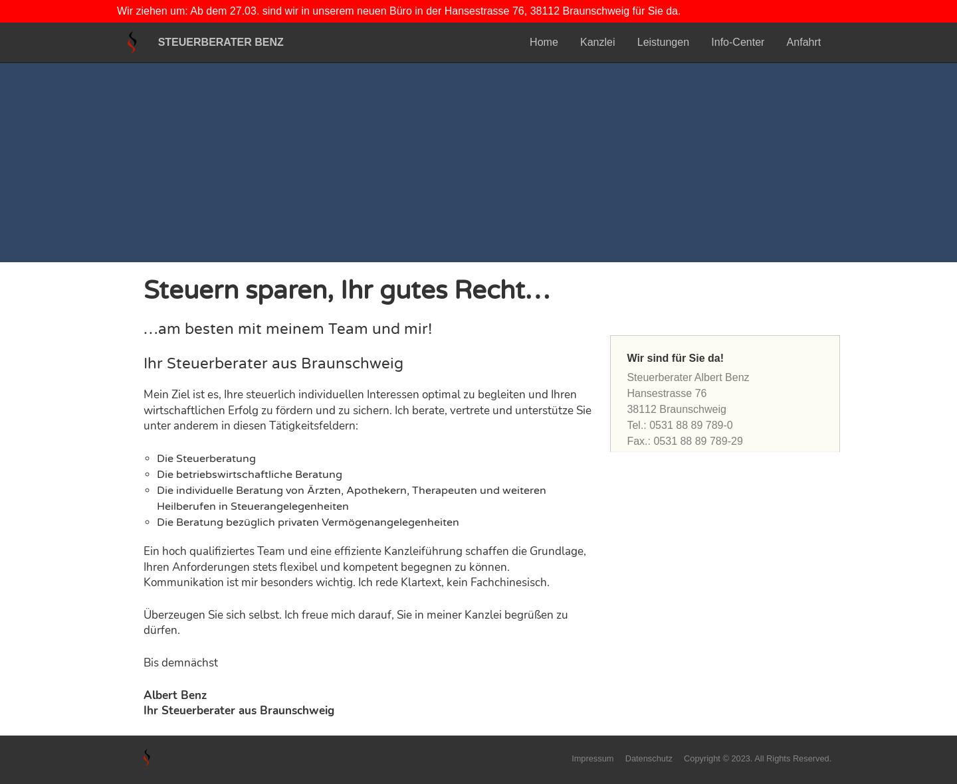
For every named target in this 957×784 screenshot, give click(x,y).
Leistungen (663, 42)
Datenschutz (649, 758)
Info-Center (737, 42)
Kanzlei (597, 42)
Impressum (592, 758)
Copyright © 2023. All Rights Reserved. (757, 758)
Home (544, 42)
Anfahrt (804, 42)
